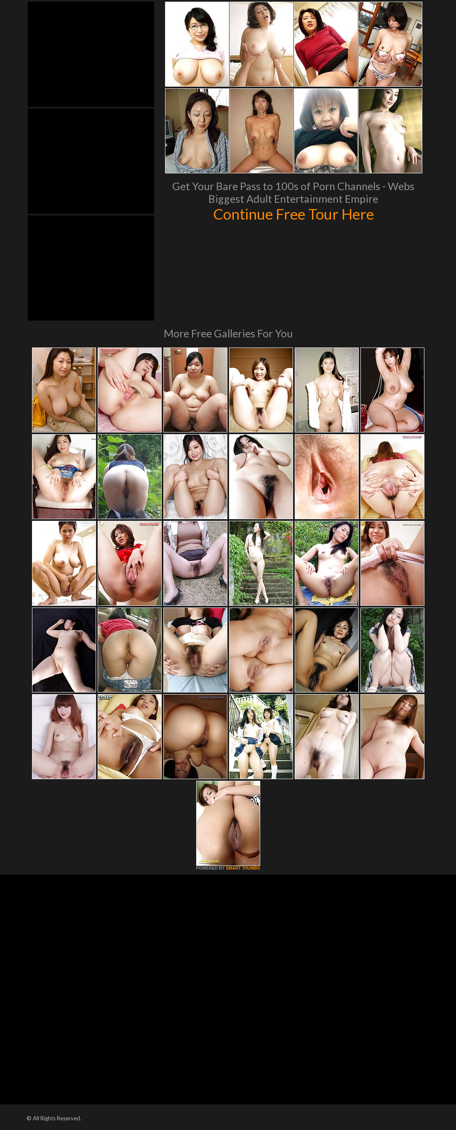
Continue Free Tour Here (293, 214)
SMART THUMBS (243, 868)
